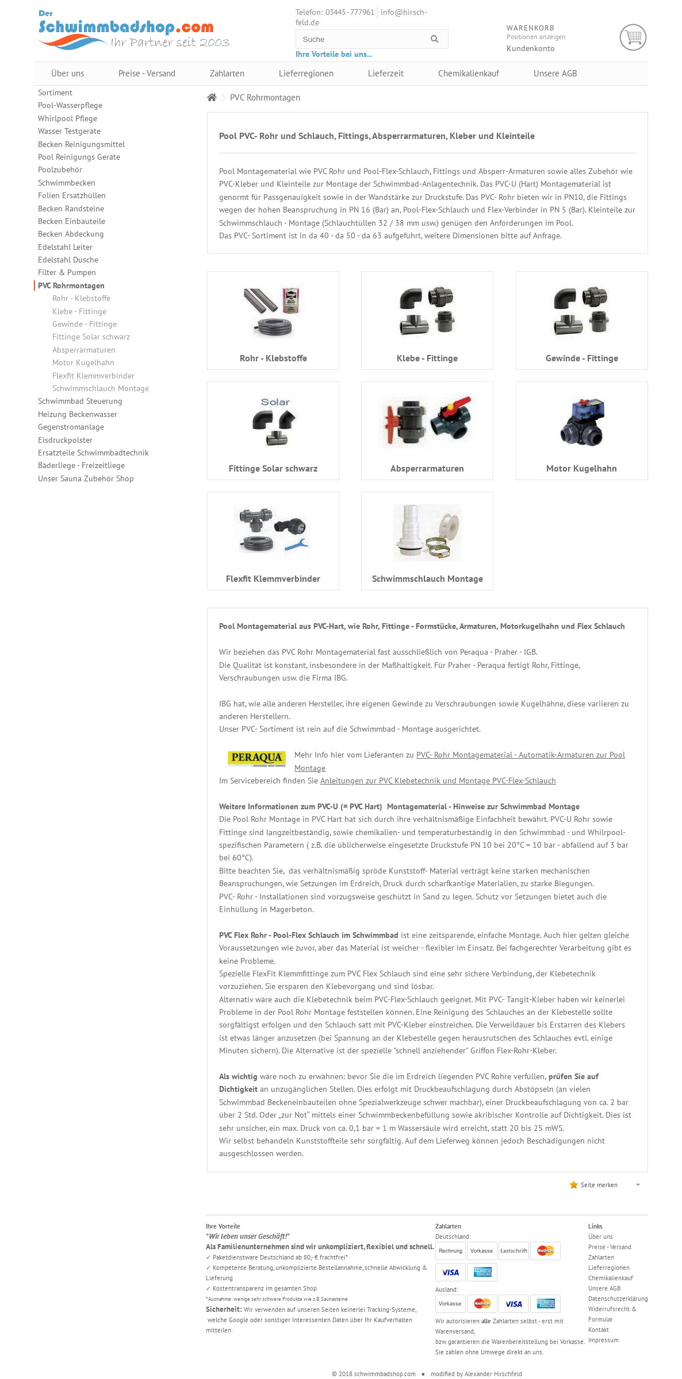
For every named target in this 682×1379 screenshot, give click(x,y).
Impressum (603, 1340)
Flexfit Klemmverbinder (93, 375)
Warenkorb (633, 37)
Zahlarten (227, 73)
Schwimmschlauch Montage (100, 388)
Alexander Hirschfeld (493, 1374)
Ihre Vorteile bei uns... (334, 54)
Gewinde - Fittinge (84, 324)
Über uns (67, 73)
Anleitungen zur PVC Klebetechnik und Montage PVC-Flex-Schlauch (438, 780)
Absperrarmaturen (84, 350)
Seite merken (599, 1185)
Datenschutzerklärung (618, 1299)
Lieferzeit (386, 73)
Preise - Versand (146, 73)
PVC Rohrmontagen (71, 285)
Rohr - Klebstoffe (81, 298)
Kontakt (598, 1330)
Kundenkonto (531, 48)
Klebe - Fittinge (79, 311)
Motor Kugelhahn (83, 362)
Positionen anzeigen (536, 36)
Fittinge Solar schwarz (91, 336)
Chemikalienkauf (468, 73)
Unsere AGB (555, 73)
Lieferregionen (306, 73)
